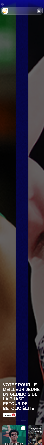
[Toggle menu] (39, 10)
